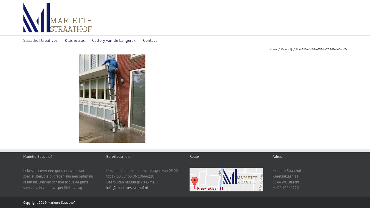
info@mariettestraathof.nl (127, 187)
